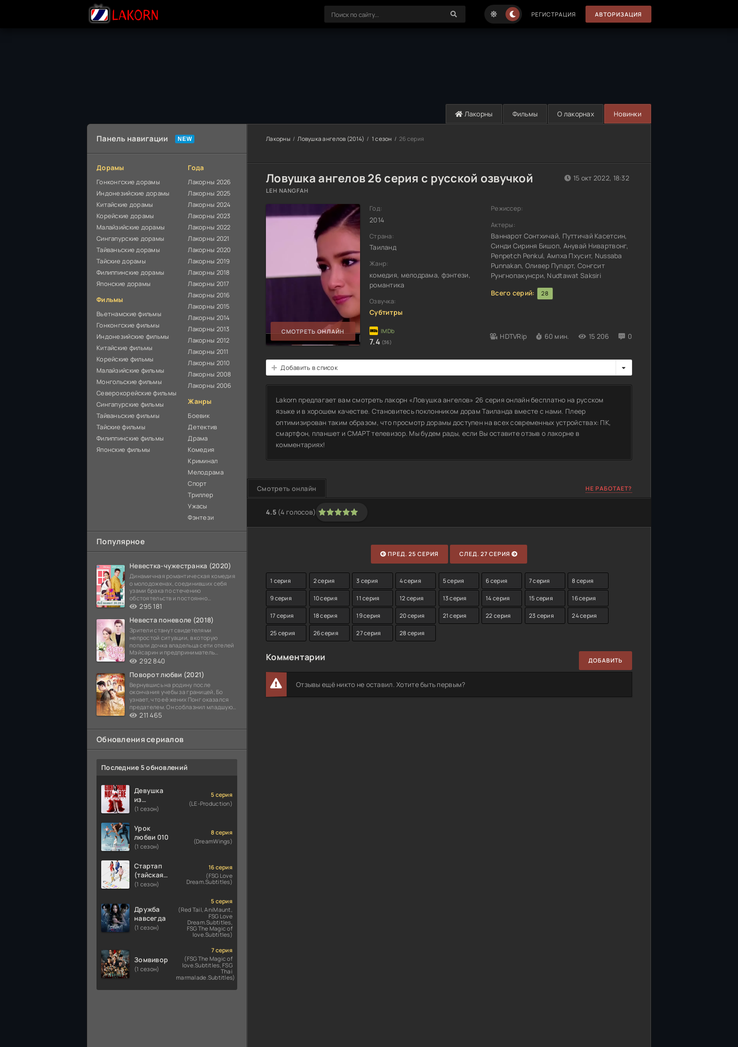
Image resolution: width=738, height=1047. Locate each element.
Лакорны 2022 (209, 227)
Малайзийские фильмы (130, 370)
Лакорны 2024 (209, 204)
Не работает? (609, 488)
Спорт (197, 483)
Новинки (628, 113)
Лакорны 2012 (208, 340)
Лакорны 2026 (209, 182)
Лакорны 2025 (209, 193)
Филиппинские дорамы (130, 272)
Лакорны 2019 (209, 261)
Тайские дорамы (121, 261)
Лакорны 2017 (208, 283)
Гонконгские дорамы (128, 182)
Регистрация (553, 14)
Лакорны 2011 (208, 351)
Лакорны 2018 (209, 272)
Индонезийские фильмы (132, 336)
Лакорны (474, 113)
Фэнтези (201, 517)
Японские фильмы (123, 449)
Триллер (200, 495)
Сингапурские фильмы (130, 404)
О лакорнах (575, 113)
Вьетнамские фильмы (128, 314)
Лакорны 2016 (209, 295)
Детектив (202, 427)
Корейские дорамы (125, 216)
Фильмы (525, 113)
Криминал (202, 461)
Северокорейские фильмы (136, 393)
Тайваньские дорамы (128, 249)
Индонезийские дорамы (133, 193)
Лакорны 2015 (209, 306)
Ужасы (197, 506)
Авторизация (618, 14)
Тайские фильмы (120, 427)
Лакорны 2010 (209, 363)
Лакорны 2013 (208, 329)
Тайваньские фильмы (128, 415)
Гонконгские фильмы (128, 325)
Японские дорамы (123, 283)
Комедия (201, 449)
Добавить (605, 660)
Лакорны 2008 (209, 374)
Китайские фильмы (124, 348)
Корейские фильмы (124, 359)
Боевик (198, 415)
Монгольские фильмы (129, 381)
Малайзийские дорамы (130, 227)
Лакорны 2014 (209, 317)
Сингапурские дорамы (130, 238)
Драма (198, 438)
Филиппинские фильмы (130, 438)
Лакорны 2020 (209, 249)
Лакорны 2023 (209, 216)
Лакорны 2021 (208, 238)
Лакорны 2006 (209, 385)
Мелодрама (206, 472)
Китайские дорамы (124, 204)
